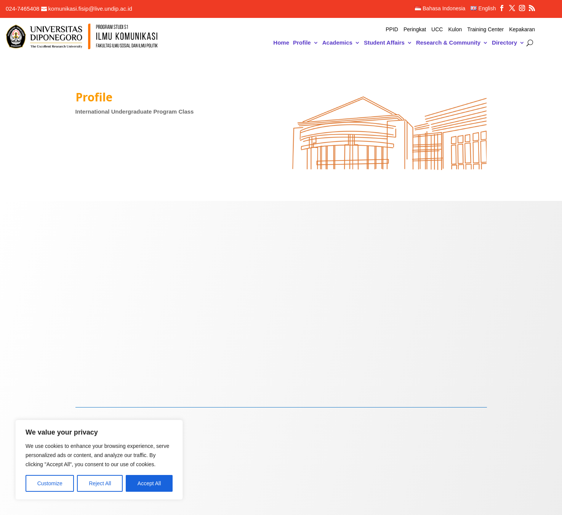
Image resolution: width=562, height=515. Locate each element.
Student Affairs (384, 43)
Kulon (455, 29)
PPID (392, 29)
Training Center (485, 29)
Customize (49, 483)
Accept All (149, 483)
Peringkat (414, 29)
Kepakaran (522, 29)
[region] (99, 460)
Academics (337, 43)
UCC (437, 29)
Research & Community (448, 43)
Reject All (100, 483)
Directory (504, 43)
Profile (302, 43)
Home (281, 43)
